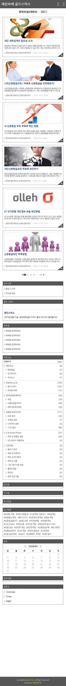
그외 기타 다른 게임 (34, 465)
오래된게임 (46, 521)
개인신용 (20, 524)
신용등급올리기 (11, 521)
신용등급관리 (10, 531)
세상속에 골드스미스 (16, 4)
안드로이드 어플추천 (34, 440)
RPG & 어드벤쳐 (34, 457)
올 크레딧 (56, 527)
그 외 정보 (34, 427)
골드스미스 (34, 386)
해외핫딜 (34, 370)
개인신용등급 (34, 531)
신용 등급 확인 (11, 534)
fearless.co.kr (33, 382)
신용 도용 (24, 521)
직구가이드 (34, 373)
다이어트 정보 (34, 424)
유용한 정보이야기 (33, 412)
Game (22, 534)
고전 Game (10, 524)
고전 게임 (22, 531)
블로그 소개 (10, 289)
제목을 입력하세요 (13, 331)
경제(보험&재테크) (33, 395)
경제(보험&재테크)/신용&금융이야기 (17, 95)
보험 (34, 399)
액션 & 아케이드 (34, 453)
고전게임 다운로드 (38, 514)
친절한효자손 (37, 683)
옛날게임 (51, 514)
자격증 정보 (34, 420)
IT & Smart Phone (33, 433)
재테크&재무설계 (34, 407)
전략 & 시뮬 (34, 461)
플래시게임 (34, 469)
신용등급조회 (44, 527)
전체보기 (33, 362)
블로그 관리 (34, 449)
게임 (39, 534)
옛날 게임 (49, 517)
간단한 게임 (20, 527)
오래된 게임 (9, 514)
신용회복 (31, 534)
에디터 (34, 472)
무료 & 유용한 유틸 (34, 436)
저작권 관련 (10, 293)
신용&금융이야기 (34, 403)
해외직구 (33, 366)
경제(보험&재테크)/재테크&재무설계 (17, 53)
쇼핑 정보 (34, 416)
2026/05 (33, 546)
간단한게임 (31, 527)
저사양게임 (34, 521)
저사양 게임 (31, 524)
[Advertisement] (33, 640)
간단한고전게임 (36, 517)
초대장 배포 (34, 390)
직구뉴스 (34, 377)
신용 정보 (47, 534)
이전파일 (33, 445)
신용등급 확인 (10, 517)
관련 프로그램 (34, 476)
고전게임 (45, 531)
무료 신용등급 (22, 514)
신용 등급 (9, 527)
